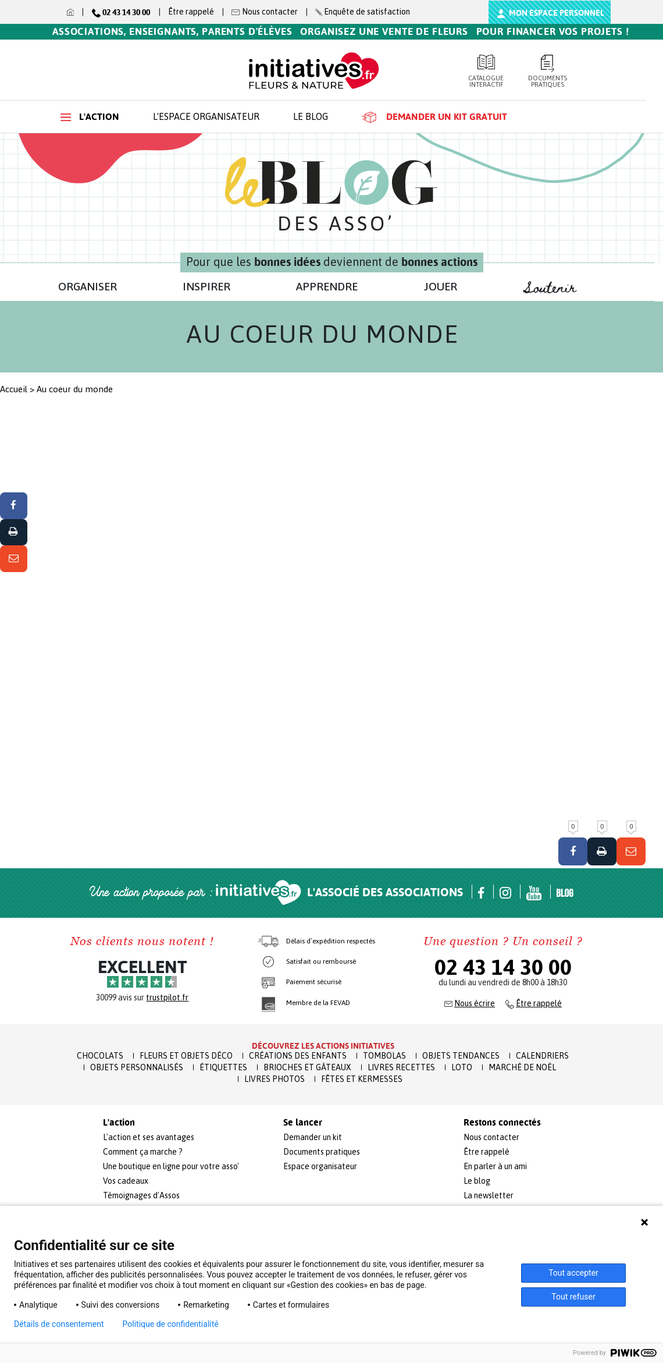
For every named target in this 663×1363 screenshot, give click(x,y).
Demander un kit (312, 1137)
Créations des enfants (298, 1056)
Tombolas (384, 1056)
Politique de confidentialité (171, 1324)
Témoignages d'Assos (141, 1195)
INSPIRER (206, 286)
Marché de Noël (522, 1067)
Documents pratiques (548, 71)
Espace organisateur (320, 1166)
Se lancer (302, 1122)
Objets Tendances (461, 1056)
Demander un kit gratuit (434, 117)
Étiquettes (223, 1067)
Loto (461, 1067)
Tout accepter (573, 1272)
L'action (89, 116)
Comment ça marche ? (143, 1151)
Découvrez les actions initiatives (323, 1046)
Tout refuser (573, 1296)
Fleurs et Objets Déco (186, 1056)
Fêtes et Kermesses (361, 1079)
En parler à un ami (495, 1166)
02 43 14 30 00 (503, 967)
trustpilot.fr (167, 997)
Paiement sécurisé (313, 982)
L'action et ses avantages (148, 1137)
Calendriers (542, 1056)
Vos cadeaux (125, 1180)
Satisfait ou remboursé (321, 961)
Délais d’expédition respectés (330, 941)
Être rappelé (191, 11)
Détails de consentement (59, 1324)
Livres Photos (274, 1079)
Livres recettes (401, 1067)
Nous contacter (491, 1137)
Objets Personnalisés (136, 1067)
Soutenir (555, 288)
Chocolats (100, 1056)
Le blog (310, 116)
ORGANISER (87, 286)
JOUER (440, 286)
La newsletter (489, 1195)
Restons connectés (502, 1122)
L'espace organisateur (206, 116)
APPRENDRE (327, 286)
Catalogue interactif (486, 71)
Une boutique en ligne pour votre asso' (171, 1166)
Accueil (13, 389)
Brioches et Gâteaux (307, 1067)
